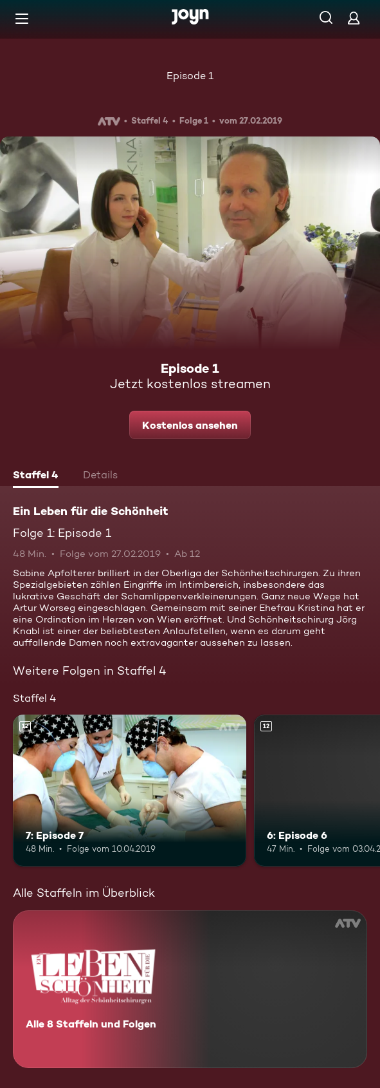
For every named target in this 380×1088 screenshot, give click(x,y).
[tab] (35, 476)
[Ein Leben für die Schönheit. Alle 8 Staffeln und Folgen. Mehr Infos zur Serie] (190, 989)
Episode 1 (190, 76)
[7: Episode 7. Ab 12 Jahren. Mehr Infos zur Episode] (129, 791)
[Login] (354, 17)
